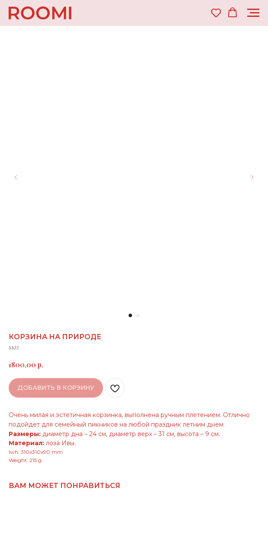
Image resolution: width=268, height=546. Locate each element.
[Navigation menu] (253, 13)
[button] (216, 12)
